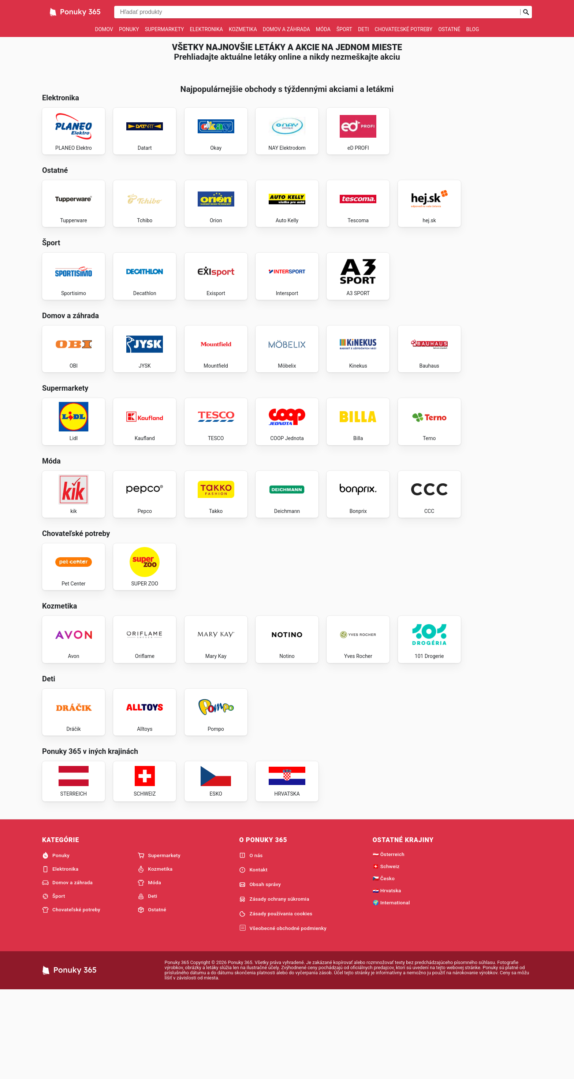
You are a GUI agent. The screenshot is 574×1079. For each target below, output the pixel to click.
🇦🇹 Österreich (389, 942)
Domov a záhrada (286, 29)
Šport (344, 29)
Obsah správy (260, 972)
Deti (363, 29)
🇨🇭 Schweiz (386, 954)
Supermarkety (164, 29)
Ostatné (449, 29)
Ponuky (129, 29)
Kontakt (253, 958)
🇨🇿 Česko (384, 966)
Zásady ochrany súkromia (274, 987)
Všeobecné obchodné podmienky (282, 1016)
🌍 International (391, 990)
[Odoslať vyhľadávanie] (526, 12)
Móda (323, 29)
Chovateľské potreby (404, 29)
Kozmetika (243, 29)
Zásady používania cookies (275, 1001)
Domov (104, 29)
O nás (250, 943)
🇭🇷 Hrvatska (387, 978)
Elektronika (206, 29)
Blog (472, 29)
